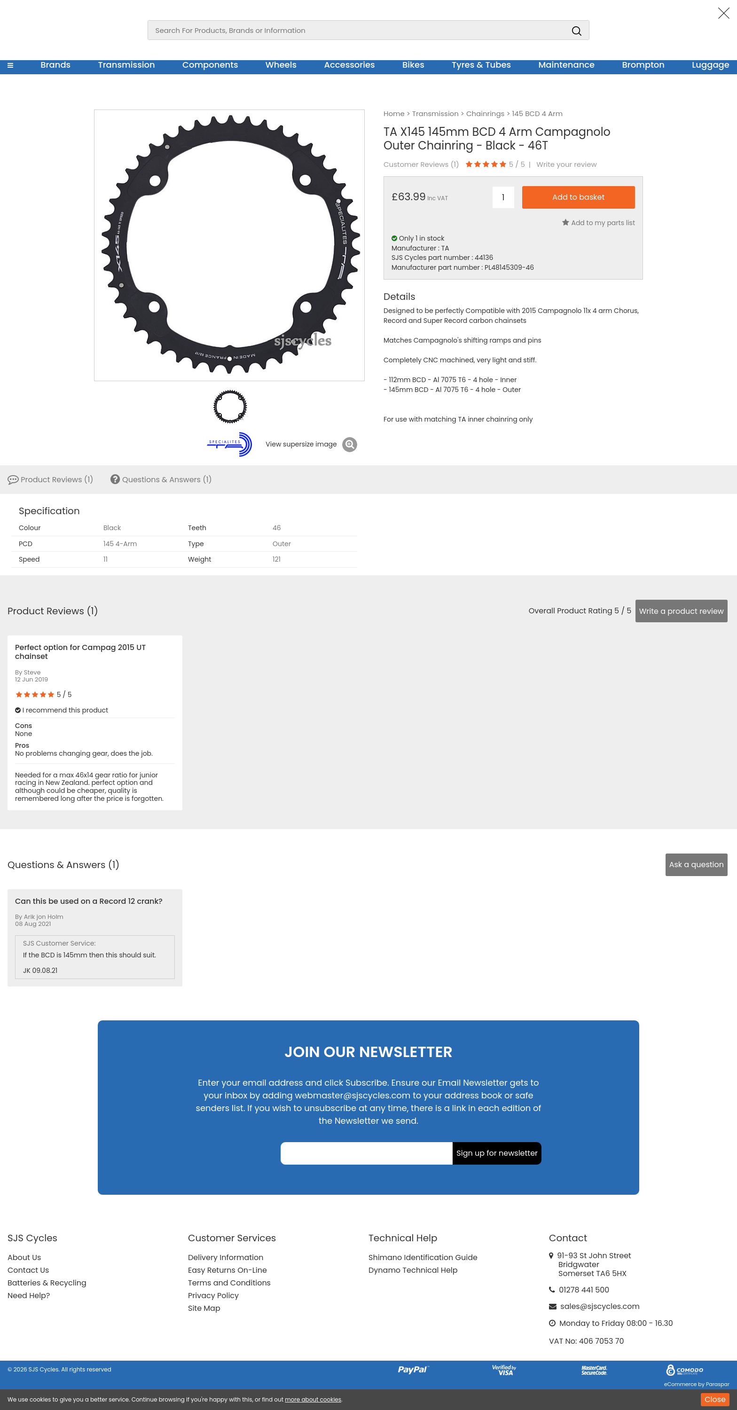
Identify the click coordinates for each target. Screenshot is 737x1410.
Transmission (126, 64)
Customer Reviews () (421, 164)
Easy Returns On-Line (227, 1270)
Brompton (643, 64)
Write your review (566, 164)
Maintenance (566, 64)
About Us (24, 1257)
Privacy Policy (213, 1295)
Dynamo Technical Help (413, 1270)
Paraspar (717, 1384)
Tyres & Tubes (481, 64)
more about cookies (313, 1399)
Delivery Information (225, 1257)
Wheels (281, 64)
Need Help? (29, 1295)
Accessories (349, 64)
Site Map (204, 1308)
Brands (55, 64)
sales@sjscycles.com (600, 1306)
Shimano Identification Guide (423, 1257)
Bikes (413, 64)
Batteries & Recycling (47, 1282)
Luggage (710, 64)
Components (210, 64)
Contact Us (28, 1270)
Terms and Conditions (229, 1282)
